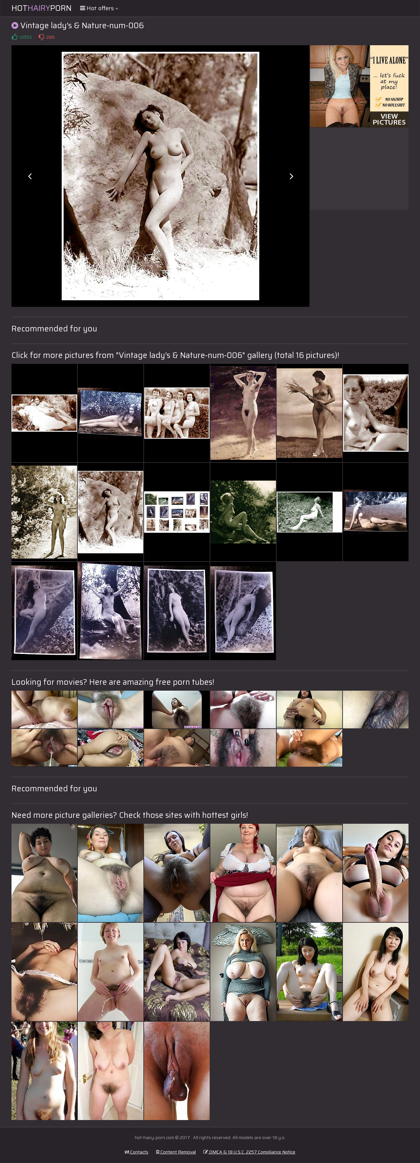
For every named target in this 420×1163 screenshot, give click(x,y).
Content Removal (176, 1151)
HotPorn (41, 8)
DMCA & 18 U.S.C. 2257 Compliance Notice (249, 1151)
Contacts (136, 1151)
